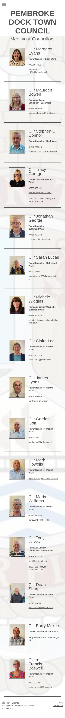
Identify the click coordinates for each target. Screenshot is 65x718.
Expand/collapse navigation (32, 4)
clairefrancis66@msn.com (40, 687)
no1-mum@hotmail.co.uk (40, 192)
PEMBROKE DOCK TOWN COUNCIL (32, 22)
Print (6, 703)
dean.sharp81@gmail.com (41, 607)
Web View (58, 705)
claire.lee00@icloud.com (40, 360)
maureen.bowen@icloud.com (42, 113)
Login (60, 703)
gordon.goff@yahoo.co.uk (40, 442)
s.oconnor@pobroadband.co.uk (43, 151)
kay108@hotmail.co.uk (39, 520)
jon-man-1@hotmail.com (40, 239)
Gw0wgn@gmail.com (38, 401)
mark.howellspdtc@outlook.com (43, 478)
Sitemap (15, 703)
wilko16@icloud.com (38, 561)
